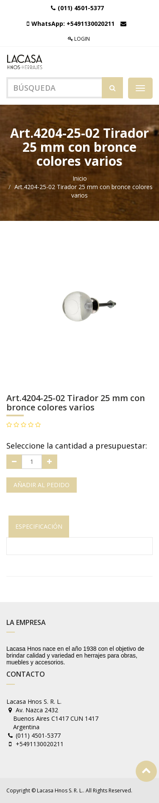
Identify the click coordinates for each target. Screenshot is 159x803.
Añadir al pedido (42, 485)
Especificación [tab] (38, 526)
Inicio (80, 178)
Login (79, 38)
